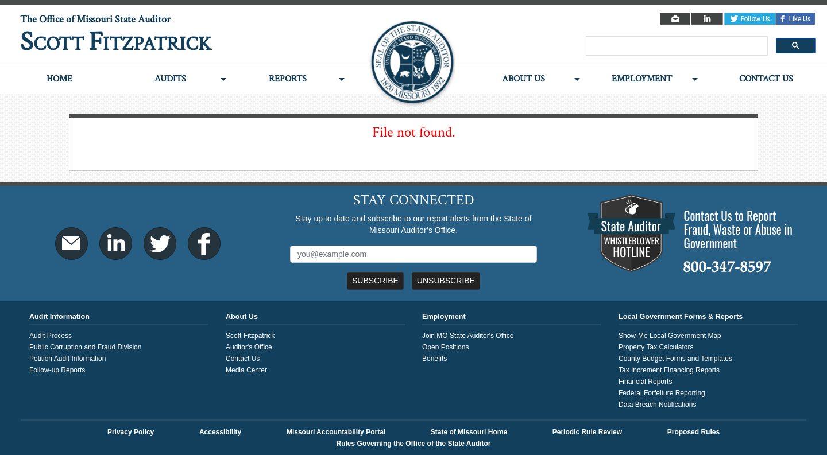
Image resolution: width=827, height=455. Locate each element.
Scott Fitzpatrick (250, 336)
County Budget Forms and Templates (675, 359)
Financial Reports (645, 382)
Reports (288, 79)
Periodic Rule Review (587, 432)
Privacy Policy (130, 432)
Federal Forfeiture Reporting (662, 393)
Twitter (750, 19)
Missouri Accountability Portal (336, 432)
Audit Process (50, 336)
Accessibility (220, 432)
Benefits (434, 359)
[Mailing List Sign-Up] (413, 254)
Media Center (246, 370)
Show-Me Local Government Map (670, 336)
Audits (170, 79)
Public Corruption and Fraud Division (85, 347)
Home (59, 79)
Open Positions (445, 347)
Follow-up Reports (57, 370)
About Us (523, 79)
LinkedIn (708, 19)
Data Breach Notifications (657, 404)
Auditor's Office (249, 347)
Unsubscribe (446, 280)
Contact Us (766, 79)
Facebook (796, 19)
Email (676, 19)
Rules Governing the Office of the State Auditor (414, 444)
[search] (676, 46)
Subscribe (375, 280)
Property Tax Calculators (656, 347)
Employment (642, 79)
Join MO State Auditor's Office (467, 336)
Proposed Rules (693, 432)
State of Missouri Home (469, 432)
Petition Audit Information (67, 359)
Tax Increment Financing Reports (669, 370)
